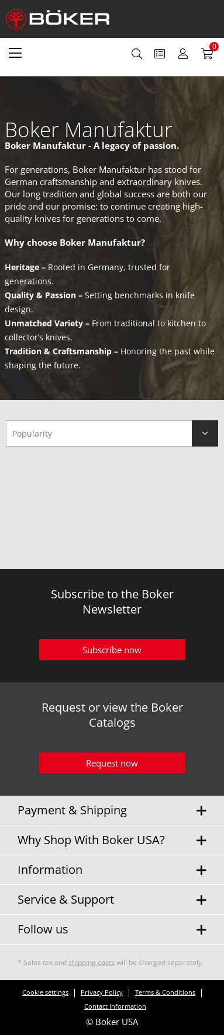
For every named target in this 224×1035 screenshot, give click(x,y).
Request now (112, 763)
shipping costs (91, 962)
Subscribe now (112, 650)
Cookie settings (45, 992)
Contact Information (115, 1006)
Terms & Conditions (165, 992)
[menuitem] (15, 52)
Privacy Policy (102, 992)
